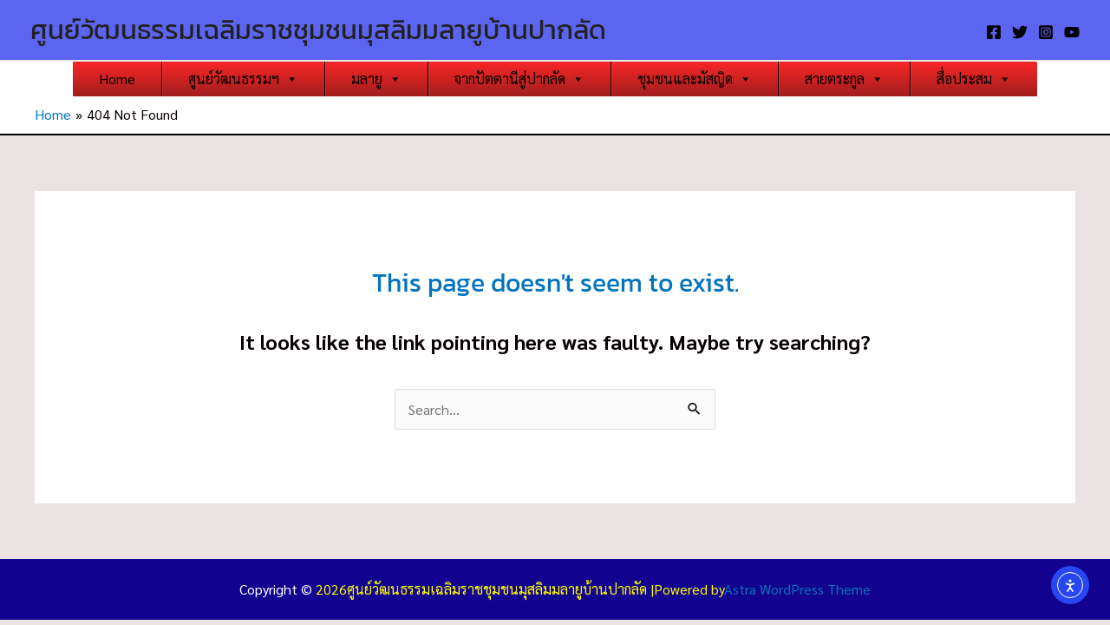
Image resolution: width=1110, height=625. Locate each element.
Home (117, 78)
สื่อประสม (974, 79)
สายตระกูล (844, 79)
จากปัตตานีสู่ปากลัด (519, 79)
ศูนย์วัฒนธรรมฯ (243, 79)
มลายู (376, 79)
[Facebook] (994, 32)
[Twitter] (1020, 32)
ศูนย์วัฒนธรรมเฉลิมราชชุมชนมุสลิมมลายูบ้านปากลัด (318, 29)
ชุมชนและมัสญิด (694, 79)
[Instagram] (1046, 32)
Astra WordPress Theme (797, 589)
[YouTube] (1072, 32)
